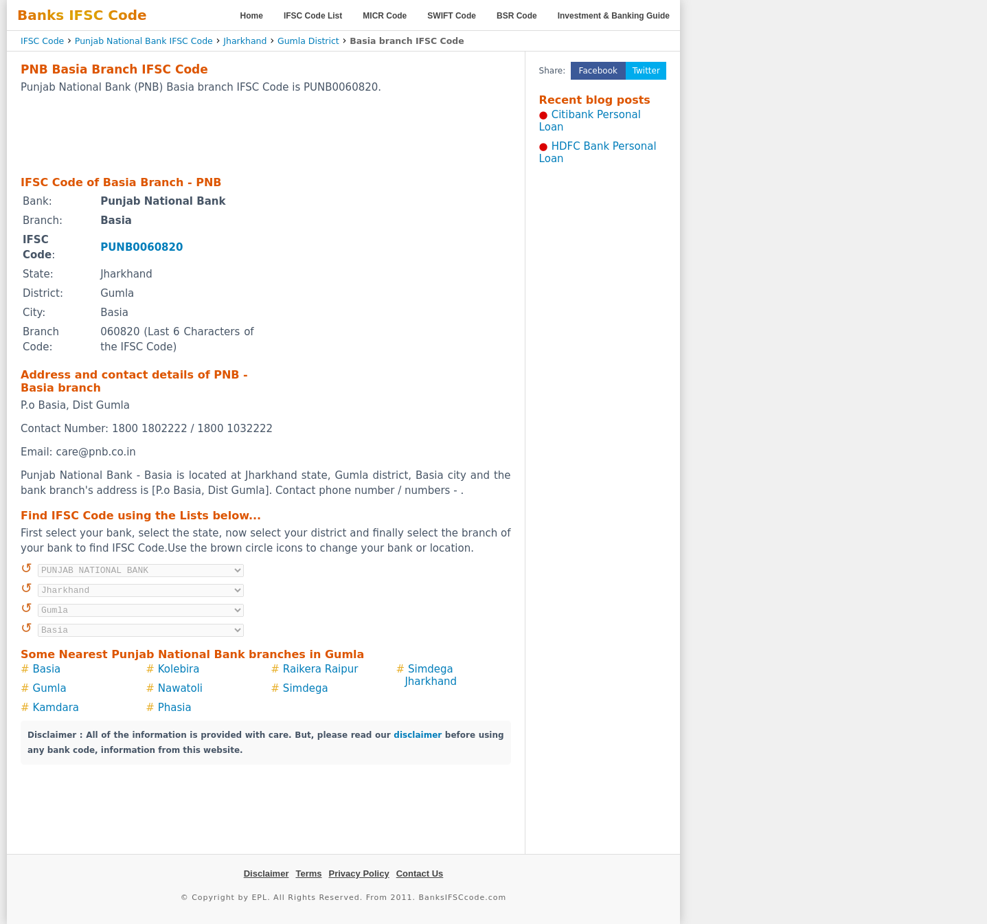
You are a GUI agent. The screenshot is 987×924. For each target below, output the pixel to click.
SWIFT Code (451, 16)
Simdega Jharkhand (431, 675)
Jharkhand (244, 41)
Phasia (175, 707)
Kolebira (179, 669)
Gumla (50, 688)
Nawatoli (180, 688)
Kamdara (56, 707)
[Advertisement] (266, 134)
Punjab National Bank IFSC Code (144, 41)
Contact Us (420, 873)
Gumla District (308, 41)
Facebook (598, 71)
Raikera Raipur (321, 669)
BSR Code (517, 16)
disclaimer (418, 735)
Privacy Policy (359, 873)
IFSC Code (42, 41)
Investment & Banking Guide (614, 16)
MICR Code (385, 16)
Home (251, 16)
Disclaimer (266, 873)
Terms (308, 873)
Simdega (305, 688)
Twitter (646, 71)
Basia (47, 669)
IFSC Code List (313, 16)
